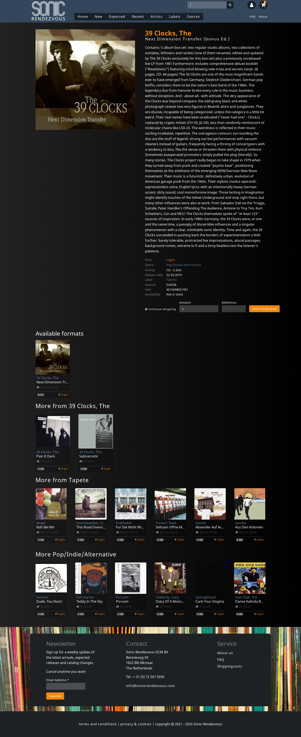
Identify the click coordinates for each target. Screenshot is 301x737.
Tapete (171, 280)
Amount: (185, 302)
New (98, 16)
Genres (193, 16)
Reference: (229, 302)
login (64, 394)
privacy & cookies (136, 724)
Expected (117, 16)
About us (225, 653)
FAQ (252, 16)
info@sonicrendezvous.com (150, 685)
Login (170, 260)
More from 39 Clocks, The (73, 406)
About (263, 16)
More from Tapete (62, 480)
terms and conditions (98, 724)
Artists (156, 16)
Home (83, 16)
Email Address (57, 680)
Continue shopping (160, 309)
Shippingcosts (229, 666)
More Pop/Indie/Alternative (76, 554)
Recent (138, 16)
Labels (174, 16)
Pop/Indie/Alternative (183, 265)
